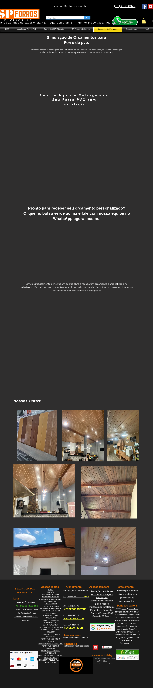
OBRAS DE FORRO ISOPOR (50, 608)
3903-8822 (73, 596)
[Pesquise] (63, 18)
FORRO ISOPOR (51, 604)
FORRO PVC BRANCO (50, 620)
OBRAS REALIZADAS (50, 625)
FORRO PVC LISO (50, 623)
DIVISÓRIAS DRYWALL (50, 597)
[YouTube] (150, 6)
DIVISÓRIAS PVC (50, 601)
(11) (65, 596)
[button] (144, 20)
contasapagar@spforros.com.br (76, 646)
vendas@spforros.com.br (75, 590)
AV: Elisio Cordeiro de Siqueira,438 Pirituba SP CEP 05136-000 (26, 616)
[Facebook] (144, 6)
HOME (50, 590)
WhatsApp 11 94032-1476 (26, 606)
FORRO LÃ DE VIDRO (51, 606)
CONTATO (50, 592)
